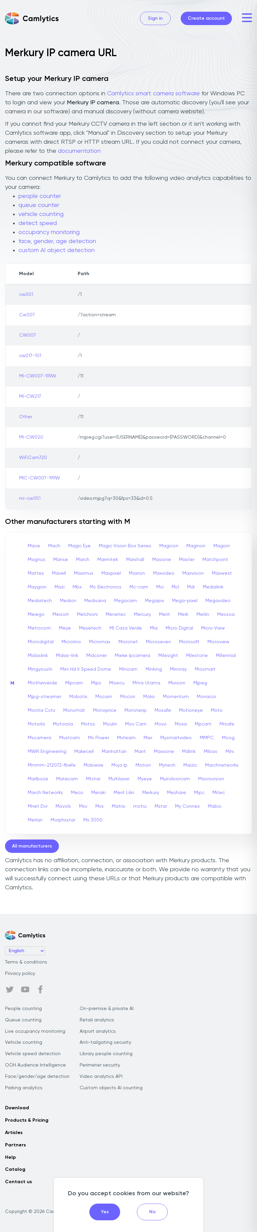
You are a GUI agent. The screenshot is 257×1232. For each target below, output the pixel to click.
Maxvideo (163, 573)
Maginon (195, 546)
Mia (154, 628)
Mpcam (203, 724)
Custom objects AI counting (111, 1088)
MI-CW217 (30, 396)
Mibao (211, 751)
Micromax (99, 642)
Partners (15, 1145)
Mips (96, 683)
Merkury (150, 792)
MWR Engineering (47, 751)
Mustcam (69, 738)
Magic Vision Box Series (125, 546)
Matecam (67, 779)
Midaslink (38, 655)
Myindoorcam (175, 779)
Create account (206, 18)
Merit (164, 614)
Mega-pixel (184, 600)
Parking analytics (23, 1088)
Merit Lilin (124, 792)
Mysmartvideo (176, 738)
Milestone (197, 655)
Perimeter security (100, 1065)
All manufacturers (32, 846)
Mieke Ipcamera (132, 655)
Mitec (218, 792)
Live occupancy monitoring (35, 1031)
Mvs (99, 806)
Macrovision (211, 779)
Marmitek (107, 559)
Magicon (168, 546)
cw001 (26, 294)
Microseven (158, 642)
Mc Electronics (105, 587)
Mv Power (98, 738)
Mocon (127, 696)
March (82, 559)
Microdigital (41, 642)
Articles (13, 1132)
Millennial (226, 655)
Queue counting (23, 1020)
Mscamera (39, 738)
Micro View (213, 628)
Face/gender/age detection (37, 1076)
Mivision (176, 683)
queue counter (38, 205)
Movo (161, 724)
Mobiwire (93, 765)
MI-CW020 (31, 437)
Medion (68, 600)
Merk (183, 614)
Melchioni (87, 614)
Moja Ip (119, 765)
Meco (77, 792)
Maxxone (164, 751)
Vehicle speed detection (33, 1053)
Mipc (199, 792)
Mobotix (78, 696)
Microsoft (189, 642)
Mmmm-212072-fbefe (52, 765)
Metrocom (39, 628)
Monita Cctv (41, 710)
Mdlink (189, 751)
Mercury (142, 614)
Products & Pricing (27, 1120)
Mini (230, 751)
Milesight (168, 655)
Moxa (181, 724)
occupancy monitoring (49, 232)
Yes (105, 1212)
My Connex (187, 806)
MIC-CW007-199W (39, 478)
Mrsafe (227, 724)
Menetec (116, 614)
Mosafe (163, 710)
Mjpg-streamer (44, 696)
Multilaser (119, 779)
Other (25, 417)
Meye (65, 628)
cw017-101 (30, 355)
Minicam (128, 669)
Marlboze (38, 779)
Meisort (61, 614)
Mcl (175, 587)
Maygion (37, 587)
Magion (221, 546)
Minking (154, 669)
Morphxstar (63, 820)
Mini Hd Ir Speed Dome (85, 669)
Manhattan (114, 751)
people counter (39, 196)
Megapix (154, 600)
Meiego (36, 614)
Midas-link (67, 655)
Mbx (77, 587)
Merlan (35, 820)
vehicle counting (41, 214)
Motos (88, 724)
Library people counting (106, 1053)
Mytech (167, 765)
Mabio (215, 806)
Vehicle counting (23, 1042)
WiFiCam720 (33, 457)
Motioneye (191, 710)
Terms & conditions (26, 962)
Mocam (103, 696)
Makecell (84, 751)
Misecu (116, 683)
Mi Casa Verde (125, 628)
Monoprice (104, 710)
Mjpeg (200, 683)
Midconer (96, 655)
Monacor (206, 696)
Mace (34, 546)
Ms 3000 (92, 820)
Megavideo (218, 600)
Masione (161, 559)
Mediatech (40, 600)
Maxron (137, 573)
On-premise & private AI (107, 1008)
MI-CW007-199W (37, 376)
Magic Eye (79, 546)
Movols (63, 806)
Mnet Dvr (38, 806)
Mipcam (74, 683)
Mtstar (93, 779)
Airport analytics (98, 1031)
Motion (143, 765)
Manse (60, 559)
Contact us (18, 1182)
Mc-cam (139, 587)
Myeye (145, 779)
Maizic (190, 765)
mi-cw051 (29, 498)
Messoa (226, 614)
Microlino (71, 642)
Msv (83, 806)
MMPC (207, 738)
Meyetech (90, 628)
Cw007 (27, 315)
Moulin (110, 724)
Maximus (83, 573)
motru (140, 806)
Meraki (98, 792)
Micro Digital (179, 628)
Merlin (202, 614)
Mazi (60, 587)
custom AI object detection (56, 250)
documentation (79, 151)
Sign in (155, 18)
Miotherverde (42, 683)
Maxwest (222, 573)
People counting (23, 1008)
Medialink (213, 587)
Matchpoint (215, 559)
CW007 (27, 335)
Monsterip (135, 710)
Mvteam (126, 738)
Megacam (125, 600)
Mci (160, 587)
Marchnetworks (222, 765)
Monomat (74, 710)
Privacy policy (20, 973)
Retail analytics (97, 1020)
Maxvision (193, 573)
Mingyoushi (40, 669)
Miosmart (205, 669)
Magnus (36, 559)
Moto (217, 710)
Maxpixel (111, 573)
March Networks (45, 792)
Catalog (15, 1169)
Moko (149, 696)
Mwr (148, 738)
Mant (140, 751)
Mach (54, 546)
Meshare (176, 792)
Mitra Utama (146, 683)
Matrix (118, 806)
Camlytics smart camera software (153, 94)
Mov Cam (136, 724)
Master (186, 559)
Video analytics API (101, 1076)
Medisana (95, 600)
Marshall (135, 559)
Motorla (36, 724)
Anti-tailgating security (105, 1042)
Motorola (63, 724)
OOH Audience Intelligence (35, 1065)
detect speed (37, 223)
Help (10, 1157)
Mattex (36, 573)
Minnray (178, 669)
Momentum (176, 696)
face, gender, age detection (57, 241)
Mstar (161, 806)
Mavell (59, 573)
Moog (228, 738)
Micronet (128, 642)
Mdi (191, 587)
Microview (218, 642)
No (152, 1212)
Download (17, 1108)
